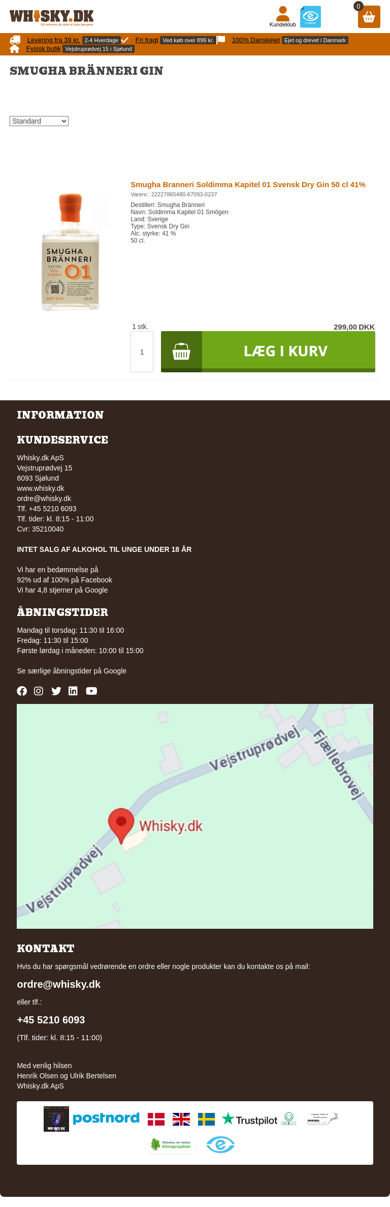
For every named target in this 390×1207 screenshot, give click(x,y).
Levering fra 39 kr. (53, 40)
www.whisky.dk (40, 488)
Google (115, 671)
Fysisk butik (43, 48)
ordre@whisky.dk (44, 498)
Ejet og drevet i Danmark (315, 40)
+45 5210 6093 (51, 1020)
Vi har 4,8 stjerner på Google (62, 590)
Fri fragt (147, 40)
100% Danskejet (256, 40)
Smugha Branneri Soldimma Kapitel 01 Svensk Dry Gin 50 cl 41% (248, 184)
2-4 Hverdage (102, 40)
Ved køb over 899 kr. (188, 40)
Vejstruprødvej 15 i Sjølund (98, 49)
